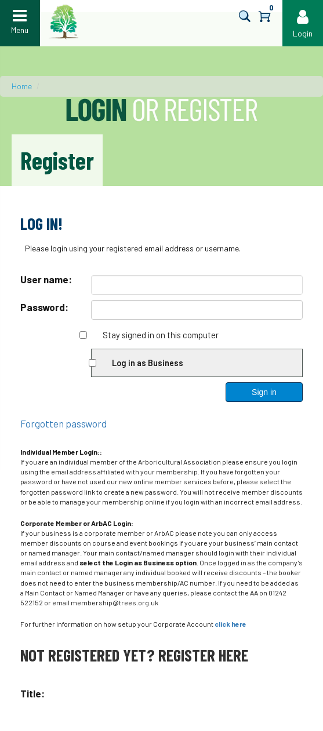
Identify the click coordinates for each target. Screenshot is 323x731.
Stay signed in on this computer (161, 335)
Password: (44, 307)
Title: (32, 693)
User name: (46, 279)
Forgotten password (63, 423)
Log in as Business (147, 362)
